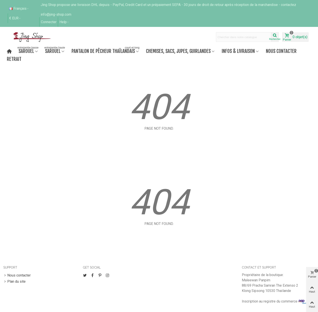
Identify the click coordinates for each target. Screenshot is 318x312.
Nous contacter (281, 51)
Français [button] (19, 8)
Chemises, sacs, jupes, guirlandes (178, 51)
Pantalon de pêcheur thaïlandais (106, 50)
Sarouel (28, 50)
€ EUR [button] (15, 18)
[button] (64, 22)
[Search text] (243, 37)
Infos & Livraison (238, 51)
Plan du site (14, 281)
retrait (14, 59)
